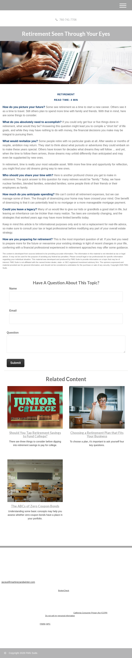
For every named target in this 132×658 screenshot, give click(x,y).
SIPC (48, 624)
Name (13, 288)
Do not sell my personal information (60, 616)
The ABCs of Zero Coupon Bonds (35, 506)
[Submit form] (15, 363)
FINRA (43, 624)
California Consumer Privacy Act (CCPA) (90, 613)
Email (13, 310)
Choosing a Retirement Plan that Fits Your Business (97, 434)
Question (13, 332)
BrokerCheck (63, 590)
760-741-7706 (66, 19)
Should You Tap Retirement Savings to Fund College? (35, 434)
